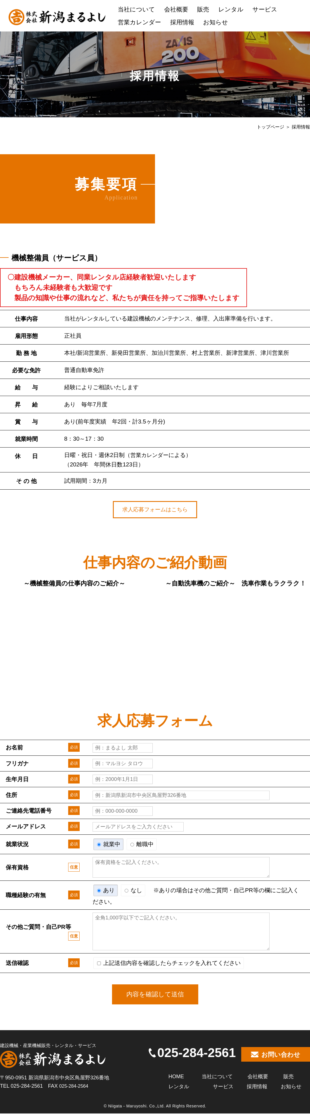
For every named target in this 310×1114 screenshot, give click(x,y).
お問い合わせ (276, 1055)
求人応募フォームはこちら (155, 510)
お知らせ (215, 22)
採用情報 (182, 22)
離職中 (142, 845)
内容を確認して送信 (155, 994)
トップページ (270, 126)
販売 (203, 9)
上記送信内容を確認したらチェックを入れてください (169, 963)
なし (133, 891)
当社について (136, 9)
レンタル (231, 9)
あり (106, 891)
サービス (264, 9)
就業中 (108, 845)
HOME (176, 1077)
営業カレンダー (139, 22)
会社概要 (176, 9)
